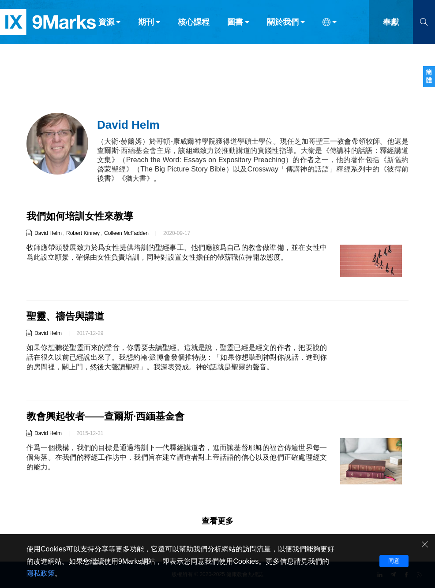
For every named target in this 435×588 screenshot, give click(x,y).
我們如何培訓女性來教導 (79, 216)
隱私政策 (40, 573)
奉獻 (391, 25)
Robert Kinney (83, 233)
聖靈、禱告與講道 (65, 316)
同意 (394, 561)
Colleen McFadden (126, 233)
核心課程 (194, 25)
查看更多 (217, 521)
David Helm (48, 233)
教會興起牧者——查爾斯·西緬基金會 (105, 416)
